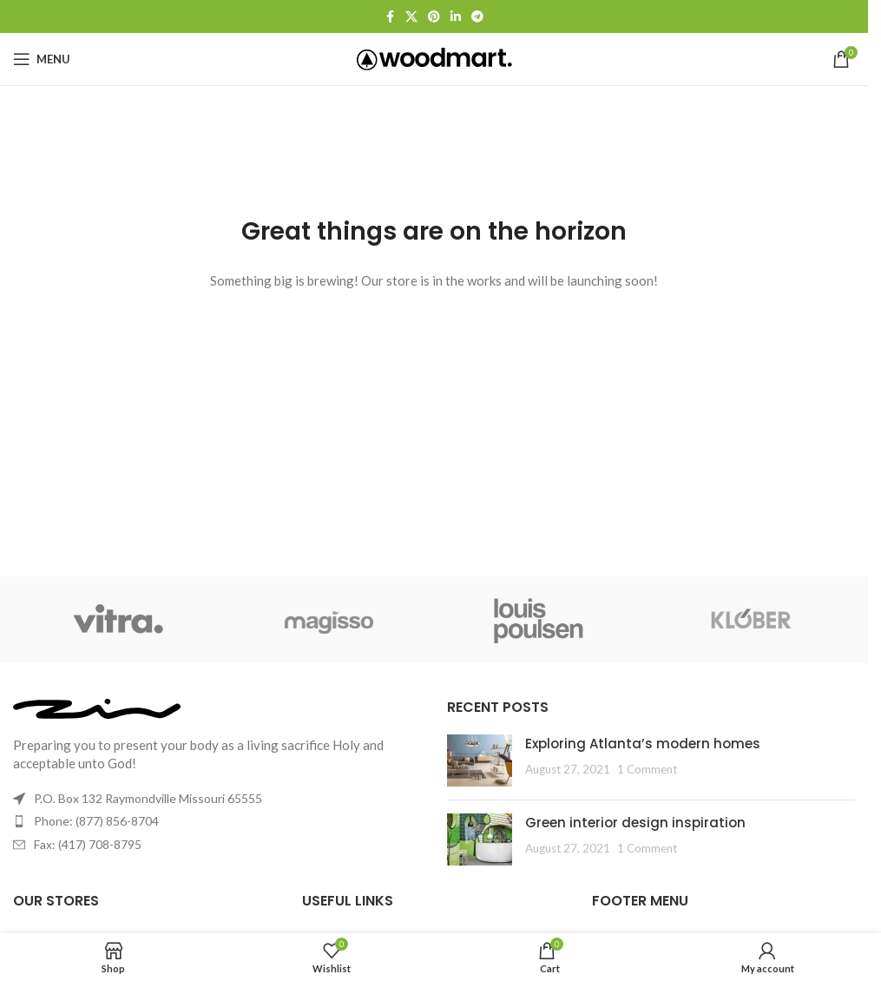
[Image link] (97, 706)
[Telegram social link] (477, 17)
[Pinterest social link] (434, 17)
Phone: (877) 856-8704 (96, 820)
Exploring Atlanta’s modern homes (642, 743)
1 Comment (647, 769)
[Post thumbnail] (479, 760)
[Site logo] (434, 57)
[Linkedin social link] (455, 17)
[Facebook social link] (389, 17)
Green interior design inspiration (635, 822)
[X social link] (411, 17)
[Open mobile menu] (41, 59)
